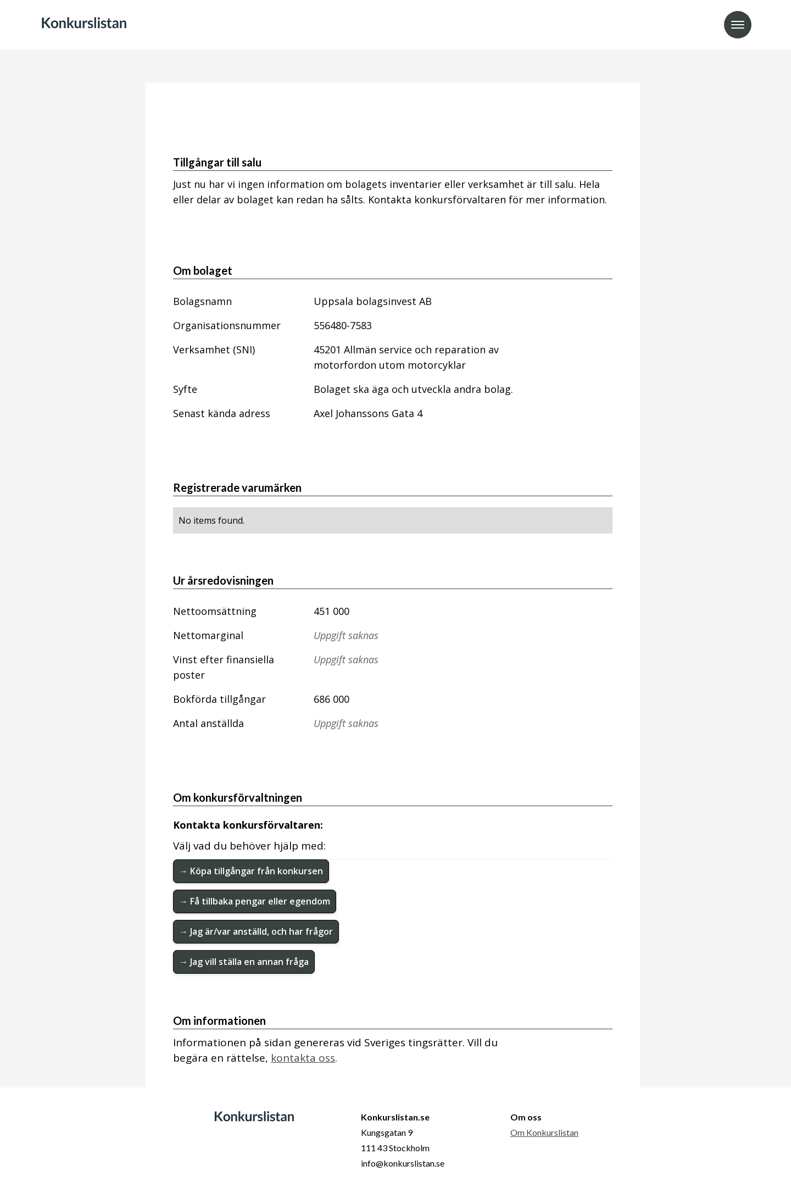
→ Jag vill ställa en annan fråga (244, 962)
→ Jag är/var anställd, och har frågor (256, 931)
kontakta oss (303, 1058)
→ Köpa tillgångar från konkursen (251, 871)
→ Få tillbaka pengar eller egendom (254, 901)
